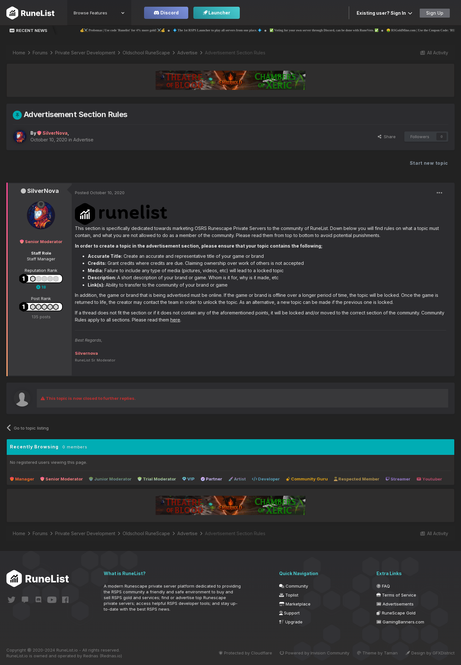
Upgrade (291, 621)
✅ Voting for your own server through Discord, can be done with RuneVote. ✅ (341, 30)
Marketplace (295, 603)
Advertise (83, 139)
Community (293, 586)
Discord (166, 12)
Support (289, 612)
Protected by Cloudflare (245, 652)
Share (387, 136)
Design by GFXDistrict (430, 652)
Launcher (216, 12)
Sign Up (434, 13)
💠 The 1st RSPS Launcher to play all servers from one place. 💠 (234, 30)
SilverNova (43, 190)
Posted (100, 192)
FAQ (383, 586)
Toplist (288, 595)
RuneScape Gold (396, 612)
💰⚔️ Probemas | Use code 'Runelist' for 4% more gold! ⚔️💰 (139, 30)
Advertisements (395, 603)
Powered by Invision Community (314, 652)
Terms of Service (396, 595)
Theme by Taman (377, 652)
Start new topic (429, 163)
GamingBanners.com (400, 621)
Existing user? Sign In (384, 13)
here (175, 319)
